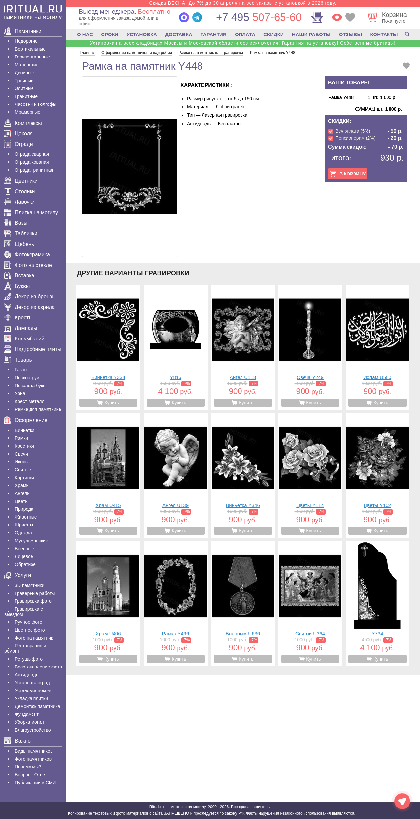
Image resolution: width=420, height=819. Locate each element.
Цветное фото (30, 630)
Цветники (21, 180)
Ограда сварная (32, 154)
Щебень (19, 244)
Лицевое (24, 556)
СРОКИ (109, 34)
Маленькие (26, 64)
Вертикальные (30, 49)
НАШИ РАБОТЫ (311, 34)
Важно (17, 740)
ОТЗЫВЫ (350, 34)
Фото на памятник (34, 638)
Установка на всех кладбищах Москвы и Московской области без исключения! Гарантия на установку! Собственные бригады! (243, 43)
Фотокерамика (27, 254)
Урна (20, 393)
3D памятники (29, 585)
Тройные (24, 80)
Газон (21, 369)
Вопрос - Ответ (31, 774)
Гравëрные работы (35, 593)
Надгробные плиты (32, 349)
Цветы (21, 501)
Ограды (18, 144)
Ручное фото (28, 622)
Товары (18, 359)
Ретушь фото (29, 659)
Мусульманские (31, 540)
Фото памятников (33, 758)
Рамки (21, 438)
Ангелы (22, 493)
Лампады (20, 328)
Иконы (22, 461)
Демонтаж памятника (37, 706)
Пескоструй (27, 377)
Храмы (22, 485)
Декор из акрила (29, 307)
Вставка (19, 275)
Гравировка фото (33, 601)
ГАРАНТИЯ (213, 34)
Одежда (23, 532)
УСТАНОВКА (142, 34)
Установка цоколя (33, 690)
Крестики (24, 446)
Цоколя (18, 133)
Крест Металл (30, 401)
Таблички (20, 233)
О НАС (85, 34)
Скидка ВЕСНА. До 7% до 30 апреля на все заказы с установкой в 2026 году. (242, 3)
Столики (19, 191)
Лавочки (19, 202)
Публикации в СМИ (35, 782)
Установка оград (32, 682)
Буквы (17, 286)
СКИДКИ (273, 34)
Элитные (24, 88)
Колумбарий (24, 338)
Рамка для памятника (38, 409)
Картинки (24, 477)
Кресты (18, 317)
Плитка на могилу (31, 212)
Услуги (17, 575)
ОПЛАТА (245, 34)
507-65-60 (259, 17)
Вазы (15, 223)
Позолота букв (30, 385)
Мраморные (27, 112)
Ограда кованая (32, 162)
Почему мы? (28, 766)
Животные (26, 517)
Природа (24, 509)
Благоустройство (33, 730)
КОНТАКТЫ (384, 34)
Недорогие (26, 41)
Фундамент (27, 714)
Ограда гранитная (34, 170)
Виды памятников (33, 751)
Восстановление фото (38, 666)
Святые (23, 469)
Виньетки (24, 430)
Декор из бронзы (30, 296)
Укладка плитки (31, 698)
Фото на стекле (28, 265)
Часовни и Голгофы (35, 104)
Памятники (22, 31)
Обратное (25, 564)
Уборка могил (29, 722)
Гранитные (26, 96)
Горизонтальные (32, 56)
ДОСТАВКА (178, 34)
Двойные (24, 72)
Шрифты (24, 524)
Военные (24, 548)
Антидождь (26, 674)
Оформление (25, 420)
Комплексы (23, 123)
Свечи (21, 453)
